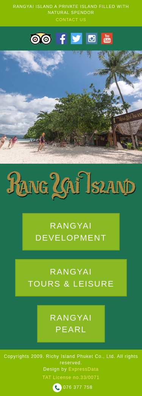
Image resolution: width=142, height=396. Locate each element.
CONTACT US (71, 19)
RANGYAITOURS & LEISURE (71, 275)
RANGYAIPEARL (71, 321)
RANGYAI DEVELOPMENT (70, 231)
